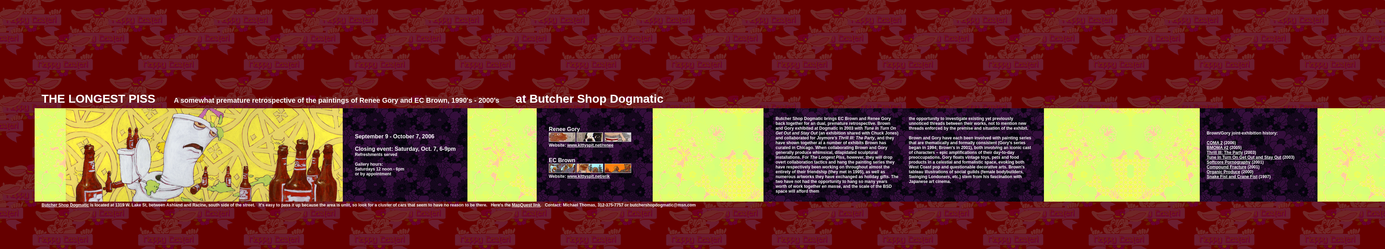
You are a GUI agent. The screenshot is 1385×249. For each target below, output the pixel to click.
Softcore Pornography (1229, 162)
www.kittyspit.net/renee (590, 145)
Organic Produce (1223, 171)
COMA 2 (1215, 142)
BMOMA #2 (1217, 147)
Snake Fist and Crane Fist (1232, 176)
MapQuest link (526, 205)
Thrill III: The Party (1225, 152)
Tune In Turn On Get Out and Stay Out (1244, 157)
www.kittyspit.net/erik (588, 176)
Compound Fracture (1226, 167)
